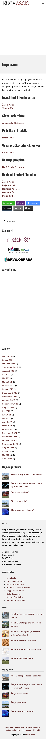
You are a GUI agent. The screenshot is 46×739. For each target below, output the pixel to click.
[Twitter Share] (7, 208)
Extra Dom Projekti (15, 584)
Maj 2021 (6, 455)
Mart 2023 (7, 382)
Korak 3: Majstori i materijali (23, 640)
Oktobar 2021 (8, 440)
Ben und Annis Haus (16, 600)
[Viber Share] (20, 203)
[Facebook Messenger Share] (33, 203)
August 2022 (8, 407)
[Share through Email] (18, 208)
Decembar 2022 (9, 393)
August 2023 (8, 371)
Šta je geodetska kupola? (22, 510)
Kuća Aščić (30, 735)
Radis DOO (8, 137)
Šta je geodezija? (19, 501)
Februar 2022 (8, 429)
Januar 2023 (7, 389)
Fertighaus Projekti (15, 581)
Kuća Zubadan (13, 594)
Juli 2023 (6, 374)
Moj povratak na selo (16, 590)
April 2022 (7, 422)
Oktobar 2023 (8, 363)
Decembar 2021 (9, 433)
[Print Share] (28, 208)
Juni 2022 (6, 414)
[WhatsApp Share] (8, 203)
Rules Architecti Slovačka (18, 587)
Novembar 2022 (9, 396)
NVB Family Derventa (13, 167)
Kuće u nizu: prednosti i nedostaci (26, 474)
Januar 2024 (7, 360)
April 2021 (7, 458)
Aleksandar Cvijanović (13, 123)
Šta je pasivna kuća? (20, 492)
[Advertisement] (23, 31)
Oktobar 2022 (8, 400)
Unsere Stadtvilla (15, 597)
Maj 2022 (6, 418)
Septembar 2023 (10, 367)
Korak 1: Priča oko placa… (23, 658)
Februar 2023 (8, 385)
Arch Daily (11, 578)
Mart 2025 (7, 356)
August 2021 (8, 447)
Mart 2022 (7, 425)
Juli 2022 (6, 411)
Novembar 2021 (9, 436)
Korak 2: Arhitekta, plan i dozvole (26, 649)
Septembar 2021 (10, 444)
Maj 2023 (6, 378)
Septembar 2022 (10, 404)
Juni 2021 (6, 451)
